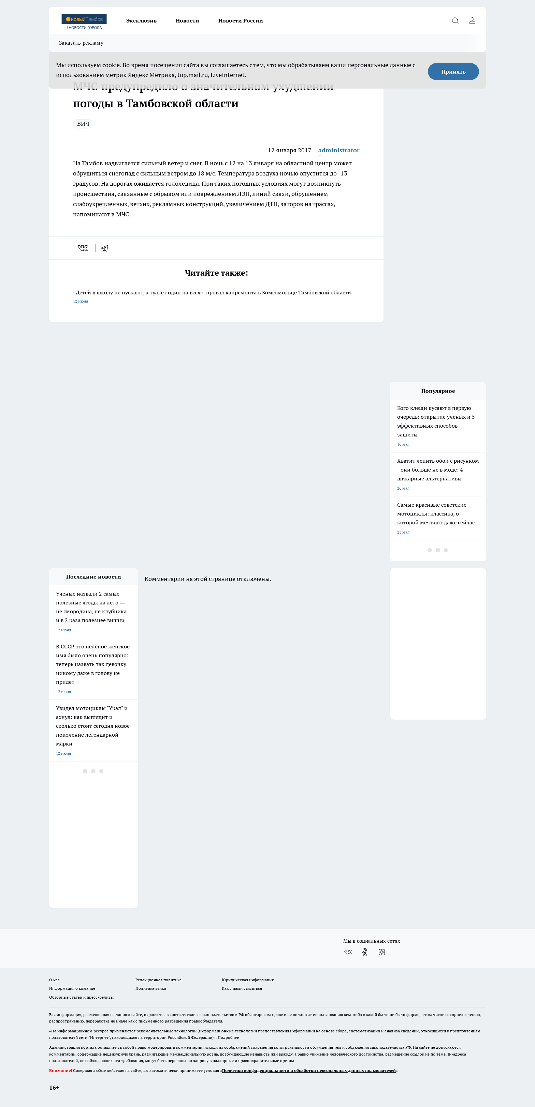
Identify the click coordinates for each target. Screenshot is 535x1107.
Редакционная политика (158, 979)
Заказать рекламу (81, 43)
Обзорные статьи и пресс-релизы (81, 997)
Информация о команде (72, 988)
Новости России (240, 20)
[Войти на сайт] (472, 20)
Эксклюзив (141, 20)
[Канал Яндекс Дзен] (381, 952)
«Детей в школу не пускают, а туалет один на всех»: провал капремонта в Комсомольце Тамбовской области (216, 297)
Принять (454, 71)
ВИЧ (83, 123)
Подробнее (228, 1037)
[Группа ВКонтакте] (347, 952)
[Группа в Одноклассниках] (364, 952)
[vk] (83, 248)
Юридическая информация (248, 979)
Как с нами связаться (242, 988)
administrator (339, 150)
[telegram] (107, 248)
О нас (54, 979)
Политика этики (150, 988)
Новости (187, 20)
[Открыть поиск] (455, 20)
